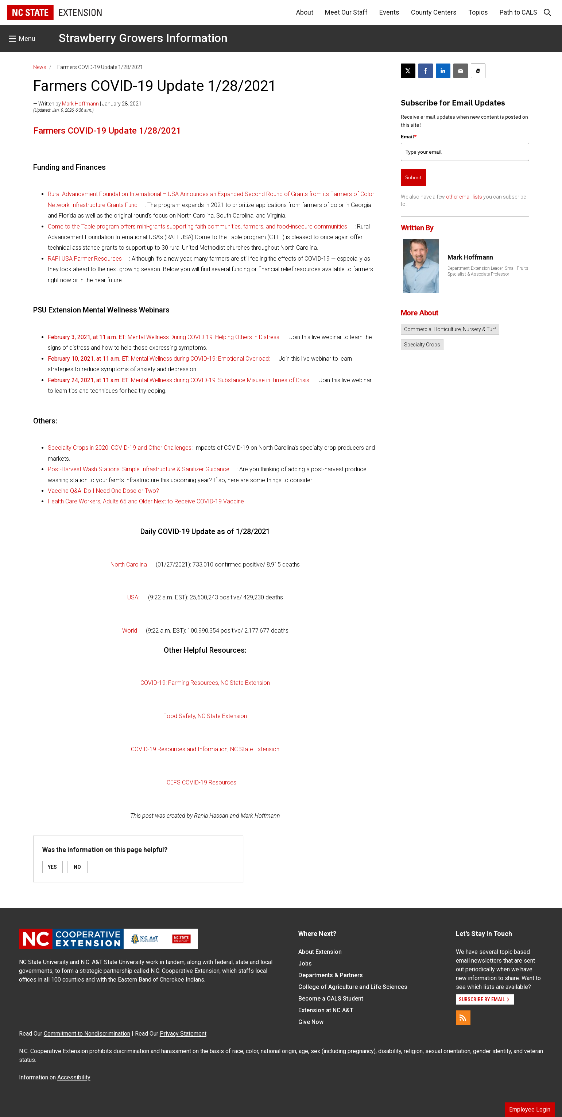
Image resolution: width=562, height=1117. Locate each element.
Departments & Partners (330, 975)
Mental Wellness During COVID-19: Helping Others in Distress (163, 337)
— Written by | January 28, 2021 (87, 104)
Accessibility (73, 1077)
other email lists (464, 197)
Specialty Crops (422, 345)
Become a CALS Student (330, 998)
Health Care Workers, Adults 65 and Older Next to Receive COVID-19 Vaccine (146, 501)
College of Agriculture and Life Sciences (352, 986)
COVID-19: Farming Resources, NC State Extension (205, 682)
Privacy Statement (183, 1033)
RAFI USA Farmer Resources (85, 258)
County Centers (434, 12)
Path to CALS (518, 12)
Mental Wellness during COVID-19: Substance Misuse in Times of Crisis (178, 380)
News (39, 67)
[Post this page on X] (408, 71)
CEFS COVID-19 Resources (201, 782)
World (129, 630)
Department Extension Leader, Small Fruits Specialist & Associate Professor (487, 271)
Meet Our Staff (346, 12)
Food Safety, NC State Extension (205, 716)
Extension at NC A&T (325, 1010)
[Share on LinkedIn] (443, 71)
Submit (413, 177)
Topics (478, 12)
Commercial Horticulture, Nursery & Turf (450, 329)
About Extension (320, 951)
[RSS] (463, 1017)
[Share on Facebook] (425, 71)
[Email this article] (460, 71)
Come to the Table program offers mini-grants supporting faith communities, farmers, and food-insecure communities (197, 226)
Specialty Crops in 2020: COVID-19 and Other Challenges (119, 447)
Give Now (310, 1021)
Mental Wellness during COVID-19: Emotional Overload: (159, 358)
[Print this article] (478, 71)
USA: (133, 597)
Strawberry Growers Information (143, 38)
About (304, 12)
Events (389, 12)
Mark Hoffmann (80, 104)
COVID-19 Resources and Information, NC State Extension (205, 749)
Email (409, 136)
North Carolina (129, 564)
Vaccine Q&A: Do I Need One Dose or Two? (103, 490)
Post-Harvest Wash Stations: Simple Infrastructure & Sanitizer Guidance (138, 469)
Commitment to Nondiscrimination (87, 1033)
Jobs (305, 963)
